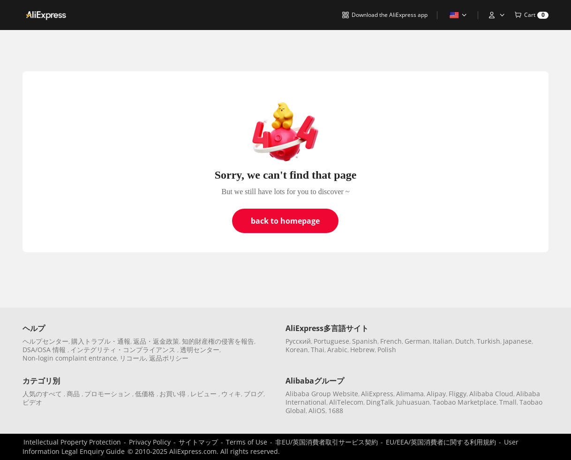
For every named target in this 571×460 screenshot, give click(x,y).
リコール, (134, 358)
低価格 (146, 393)
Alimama (410, 393)
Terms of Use (246, 441)
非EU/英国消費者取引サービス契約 (326, 441)
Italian (442, 341)
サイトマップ (198, 441)
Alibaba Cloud (491, 393)
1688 (335, 410)
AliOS (316, 410)
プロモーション (108, 393)
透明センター (199, 349)
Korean (297, 349)
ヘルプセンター (45, 341)
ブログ (253, 393)
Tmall (508, 402)
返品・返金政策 (156, 341)
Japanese (517, 341)
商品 (74, 393)
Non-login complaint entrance (70, 358)
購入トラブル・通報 (100, 341)
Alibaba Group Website (322, 393)
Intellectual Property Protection (72, 441)
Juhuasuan (413, 402)
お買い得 (173, 393)
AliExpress (377, 393)
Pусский (298, 341)
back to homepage (285, 221)
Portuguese (331, 341)
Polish (386, 349)
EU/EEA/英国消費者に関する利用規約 (441, 441)
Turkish (488, 341)
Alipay (436, 393)
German (417, 341)
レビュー (204, 393)
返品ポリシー (168, 358)
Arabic (337, 349)
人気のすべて (43, 393)
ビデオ (32, 402)
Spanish (364, 341)
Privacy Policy (150, 441)
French (391, 341)
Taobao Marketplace (464, 402)
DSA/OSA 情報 (45, 349)
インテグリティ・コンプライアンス (123, 349)
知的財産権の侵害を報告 (218, 341)
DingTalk (379, 402)
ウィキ (231, 393)
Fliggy (457, 393)
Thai (317, 349)
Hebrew (362, 349)
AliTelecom (346, 402)
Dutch (464, 341)
